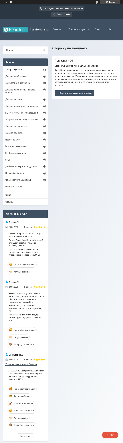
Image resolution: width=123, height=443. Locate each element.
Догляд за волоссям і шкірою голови (20, 91)
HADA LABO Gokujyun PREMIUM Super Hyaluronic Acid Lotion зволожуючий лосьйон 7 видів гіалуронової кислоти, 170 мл (26, 375)
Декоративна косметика (17, 83)
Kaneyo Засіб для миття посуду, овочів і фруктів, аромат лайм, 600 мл (25, 317)
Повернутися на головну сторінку (76, 93)
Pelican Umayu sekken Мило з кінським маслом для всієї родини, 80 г (25, 308)
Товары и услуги (77, 29)
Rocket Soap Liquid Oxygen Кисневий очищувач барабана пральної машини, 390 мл (26, 243)
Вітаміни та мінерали (16, 146)
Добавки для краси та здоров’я (21, 166)
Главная (56, 29)
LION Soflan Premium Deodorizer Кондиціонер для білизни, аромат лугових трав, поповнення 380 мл (25, 252)
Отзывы (9, 202)
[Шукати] (44, 50)
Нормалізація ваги (14, 173)
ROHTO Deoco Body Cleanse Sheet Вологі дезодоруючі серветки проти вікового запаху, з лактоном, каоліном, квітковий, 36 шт (26, 297)
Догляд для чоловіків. (16, 126)
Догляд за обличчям (16, 76)
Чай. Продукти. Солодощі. (18, 180)
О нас (97, 29)
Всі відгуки (25, 436)
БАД (7, 159)
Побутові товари (13, 186)
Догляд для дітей (14, 133)
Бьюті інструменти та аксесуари (21, 113)
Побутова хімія (12, 139)
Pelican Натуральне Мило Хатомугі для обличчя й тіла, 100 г (25, 235)
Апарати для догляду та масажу (21, 119)
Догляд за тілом (13, 99)
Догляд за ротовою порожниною (22, 106)
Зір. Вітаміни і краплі (15, 153)
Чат (110, 435)
